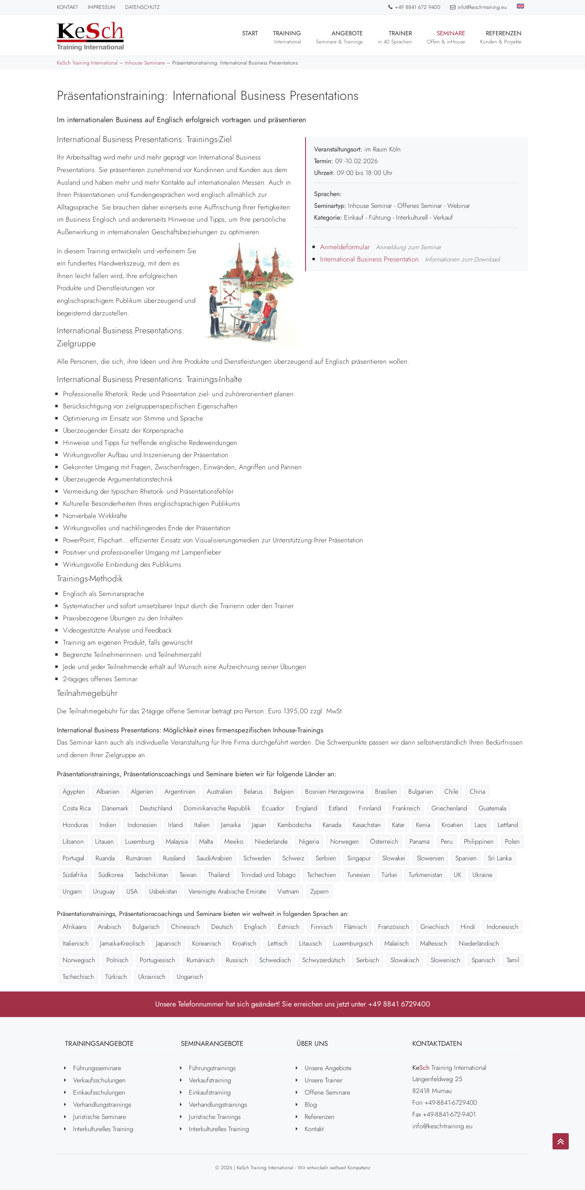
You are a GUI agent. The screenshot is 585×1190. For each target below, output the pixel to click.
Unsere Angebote (328, 1068)
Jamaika (230, 824)
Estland (338, 808)
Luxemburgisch (353, 943)
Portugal (73, 858)
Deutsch (222, 926)
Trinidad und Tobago (268, 874)
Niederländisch (479, 943)
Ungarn (72, 891)
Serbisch (367, 960)
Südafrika (75, 874)
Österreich (384, 841)
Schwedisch (275, 960)
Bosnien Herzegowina (334, 791)
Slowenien (430, 858)
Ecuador (273, 808)
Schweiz (293, 858)
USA (132, 891)
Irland (175, 824)
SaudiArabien (214, 858)
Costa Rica (77, 808)
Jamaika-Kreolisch (122, 943)
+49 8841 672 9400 (414, 7)
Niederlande (271, 841)
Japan (259, 824)
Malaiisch (396, 943)
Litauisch (310, 943)
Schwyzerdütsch (323, 960)
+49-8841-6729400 (451, 1102)
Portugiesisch (157, 960)
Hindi (468, 926)
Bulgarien (420, 791)
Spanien (466, 858)
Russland (174, 858)
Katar (398, 824)
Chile (451, 791)
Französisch (393, 926)
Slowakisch (404, 960)
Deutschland (156, 808)
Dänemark (115, 808)
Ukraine (482, 874)
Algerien (142, 791)
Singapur (359, 858)
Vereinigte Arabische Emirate (227, 891)
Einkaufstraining (210, 1092)
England (306, 808)
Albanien (107, 791)
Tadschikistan (151, 874)
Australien (219, 791)
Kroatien (452, 824)
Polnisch (117, 960)
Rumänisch (200, 960)
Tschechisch (78, 976)
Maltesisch (433, 943)
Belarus (253, 791)
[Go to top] (560, 1141)
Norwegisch (79, 960)
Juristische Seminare (99, 1116)
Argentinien (180, 791)
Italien (202, 824)
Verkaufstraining (210, 1080)
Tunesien (358, 874)
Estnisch (288, 926)
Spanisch (483, 960)
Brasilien (386, 791)
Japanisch (168, 943)
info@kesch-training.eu (478, 7)
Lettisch (278, 943)
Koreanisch (206, 943)
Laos (480, 824)
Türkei (389, 874)
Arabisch (109, 926)
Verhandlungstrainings (102, 1104)
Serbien (326, 858)
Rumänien (139, 858)
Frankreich (406, 808)
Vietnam (288, 891)
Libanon (73, 841)
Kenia (423, 824)
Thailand (219, 874)
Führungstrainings (212, 1068)
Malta (206, 841)
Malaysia (177, 841)
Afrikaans (75, 926)
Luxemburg (139, 841)
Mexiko (233, 841)
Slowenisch (445, 960)
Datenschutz (142, 7)
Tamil (513, 960)
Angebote (339, 37)
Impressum (101, 7)
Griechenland (449, 808)
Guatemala (492, 808)
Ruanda (105, 858)
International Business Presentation (369, 259)
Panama (419, 841)
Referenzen (501, 37)
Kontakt (67, 7)
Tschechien (321, 874)
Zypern (319, 891)
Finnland (370, 808)
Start (250, 37)
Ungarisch (190, 976)
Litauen (104, 841)
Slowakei (393, 858)
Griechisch (434, 926)
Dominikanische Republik (217, 808)
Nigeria (309, 841)
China (477, 791)
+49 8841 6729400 (399, 1004)
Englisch (255, 926)
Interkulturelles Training (103, 1129)
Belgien (284, 791)
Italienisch (76, 943)
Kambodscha (294, 824)
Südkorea (110, 874)
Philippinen (479, 841)
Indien (108, 824)
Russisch (237, 960)
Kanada (332, 824)
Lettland (508, 824)
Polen (512, 841)
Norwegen (344, 841)
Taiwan (188, 874)
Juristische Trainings (214, 1116)
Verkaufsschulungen (99, 1080)
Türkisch (116, 976)
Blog (311, 1104)
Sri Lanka (499, 858)
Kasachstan (367, 824)
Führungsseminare (97, 1068)
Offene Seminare (327, 1092)
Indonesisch (502, 926)
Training (287, 37)
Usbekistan (163, 891)
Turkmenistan (425, 874)
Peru (447, 841)
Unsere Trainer (323, 1080)
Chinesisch (185, 926)
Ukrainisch (151, 976)
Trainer (395, 37)
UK (457, 874)
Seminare (446, 37)
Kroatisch (244, 943)
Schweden (257, 858)
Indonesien (142, 824)
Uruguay (104, 891)
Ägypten (74, 791)
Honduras (75, 824)
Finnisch (322, 926)
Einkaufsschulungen (99, 1092)
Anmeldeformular (345, 247)
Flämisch (355, 926)
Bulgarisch (146, 926)
